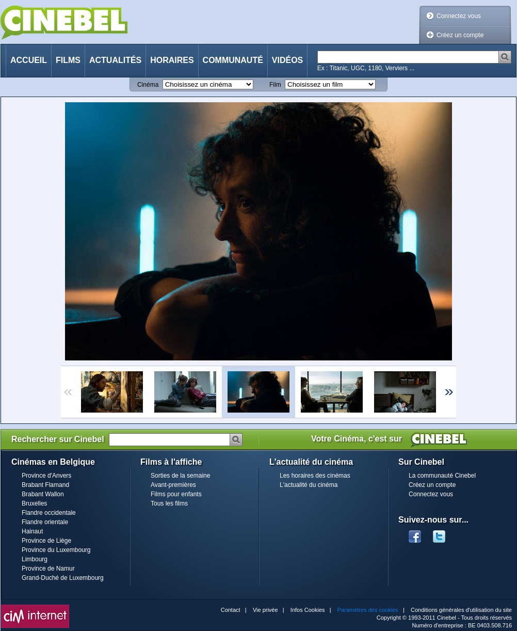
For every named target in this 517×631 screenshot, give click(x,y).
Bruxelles (34, 503)
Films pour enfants (176, 494)
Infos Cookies (307, 610)
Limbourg (34, 559)
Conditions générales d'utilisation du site (461, 610)
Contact (230, 610)
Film (275, 84)
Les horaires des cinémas (315, 475)
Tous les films (169, 503)
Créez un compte (460, 35)
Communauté (233, 60)
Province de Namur (48, 568)
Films (68, 60)
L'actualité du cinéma (308, 484)
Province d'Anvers (46, 475)
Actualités (115, 60)
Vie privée (265, 610)
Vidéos (287, 60)
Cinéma (147, 84)
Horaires (171, 60)
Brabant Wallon (43, 494)
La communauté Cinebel (442, 475)
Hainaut (32, 531)
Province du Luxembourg (56, 550)
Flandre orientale (45, 522)
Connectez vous (459, 16)
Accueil (28, 60)
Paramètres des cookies (367, 610)
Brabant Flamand (45, 484)
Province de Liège (46, 540)
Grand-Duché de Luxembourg (63, 577)
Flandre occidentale (49, 512)
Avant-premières (173, 484)
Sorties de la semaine (180, 475)
